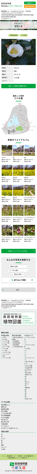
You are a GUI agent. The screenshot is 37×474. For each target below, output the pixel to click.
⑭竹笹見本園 (28, 367)
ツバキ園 (23, 35)
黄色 (2, 445)
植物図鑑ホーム (5, 11)
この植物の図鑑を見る (19, 86)
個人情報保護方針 (29, 456)
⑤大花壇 (27, 348)
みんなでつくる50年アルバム (9, 428)
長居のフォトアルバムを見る (17, 251)
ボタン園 (4, 339)
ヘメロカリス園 (6, 352)
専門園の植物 (13, 35)
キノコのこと (5, 426)
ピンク (3, 439)
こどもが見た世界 (6, 413)
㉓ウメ (27, 384)
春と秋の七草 (5, 422)
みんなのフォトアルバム (17, 11)
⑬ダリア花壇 (28, 365)
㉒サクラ (27, 382)
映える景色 (4, 411)
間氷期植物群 (16, 343)
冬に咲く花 (4, 420)
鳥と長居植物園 (5, 415)
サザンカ (16, 68)
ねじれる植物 (5, 418)
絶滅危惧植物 (5, 409)
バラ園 (4, 337)
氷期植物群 (16, 341)
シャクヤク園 (5, 341)
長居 (15, 71)
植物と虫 (3, 407)
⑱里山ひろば (28, 374)
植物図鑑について (11, 456)
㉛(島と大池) (28, 399)
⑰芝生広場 (28, 373)
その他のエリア (28, 335)
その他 (3, 449)
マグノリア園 (5, 347)
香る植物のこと (5, 405)
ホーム (4, 456)
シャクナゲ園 (5, 343)
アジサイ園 (5, 348)
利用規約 (20, 456)
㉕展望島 (27, 387)
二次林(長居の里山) (18, 347)
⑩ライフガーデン (30, 358)
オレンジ (3, 447)
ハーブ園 (4, 350)
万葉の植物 (4, 424)
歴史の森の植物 (16, 335)
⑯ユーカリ (28, 371)
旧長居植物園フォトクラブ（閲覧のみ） (18, 458)
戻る (17, 290)
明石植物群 (16, 345)
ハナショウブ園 (6, 358)
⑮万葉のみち (28, 369)
